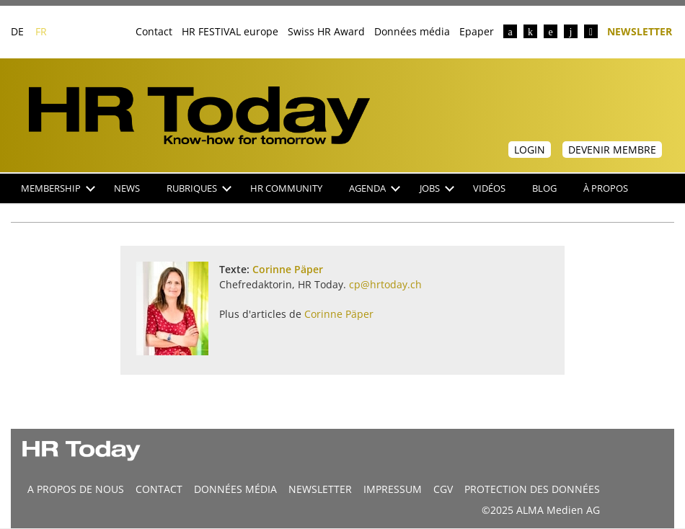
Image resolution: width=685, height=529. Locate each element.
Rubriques (199, 188)
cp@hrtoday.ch (385, 284)
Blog (544, 188)
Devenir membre (612, 149)
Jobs (437, 188)
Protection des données (532, 489)
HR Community (286, 188)
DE (17, 31)
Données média (412, 31)
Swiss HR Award (326, 31)
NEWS (127, 188)
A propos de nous (75, 489)
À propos (605, 188)
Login (529, 149)
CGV (443, 489)
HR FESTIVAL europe (230, 31)
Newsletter (639, 31)
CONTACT (159, 489)
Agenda (374, 188)
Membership (58, 188)
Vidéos (489, 188)
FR (41, 31)
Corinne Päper (287, 269)
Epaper (476, 31)
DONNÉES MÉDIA (235, 489)
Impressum (392, 489)
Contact (154, 31)
